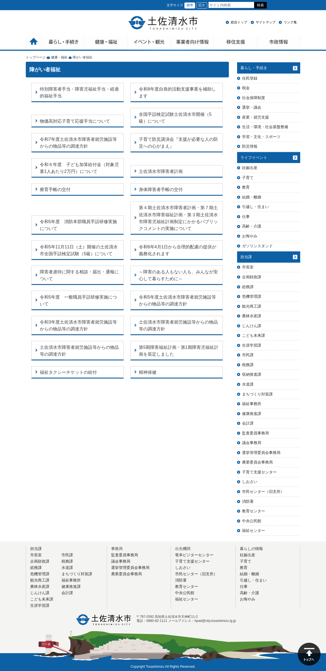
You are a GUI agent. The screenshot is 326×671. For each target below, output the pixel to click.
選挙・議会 (251, 107)
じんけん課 (251, 326)
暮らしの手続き (63, 43)
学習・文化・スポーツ (261, 136)
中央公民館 (251, 521)
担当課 (246, 257)
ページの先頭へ (309, 654)
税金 (246, 88)
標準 (190, 5)
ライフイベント (253, 157)
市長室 (248, 267)
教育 (246, 187)
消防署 (248, 501)
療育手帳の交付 (55, 189)
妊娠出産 (249, 167)
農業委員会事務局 (257, 462)
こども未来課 (253, 335)
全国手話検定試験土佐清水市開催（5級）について (175, 117)
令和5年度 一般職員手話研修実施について (78, 300)
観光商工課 (251, 306)
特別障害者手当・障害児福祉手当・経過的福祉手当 (79, 92)
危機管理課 (251, 296)
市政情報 (278, 43)
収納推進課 (251, 374)
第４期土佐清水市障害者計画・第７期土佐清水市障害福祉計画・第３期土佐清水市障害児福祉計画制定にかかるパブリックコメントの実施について (178, 218)
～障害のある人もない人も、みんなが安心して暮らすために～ (178, 275)
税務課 (248, 365)
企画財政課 (251, 277)
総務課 (248, 287)
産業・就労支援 (255, 117)
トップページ (36, 57)
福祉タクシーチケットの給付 (68, 372)
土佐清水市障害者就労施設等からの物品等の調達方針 (178, 325)
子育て (248, 177)
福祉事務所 (251, 404)
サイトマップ (266, 22)
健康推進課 (251, 413)
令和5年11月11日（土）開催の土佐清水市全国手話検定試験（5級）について (79, 250)
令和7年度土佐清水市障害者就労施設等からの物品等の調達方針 (78, 142)
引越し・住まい (255, 206)
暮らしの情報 (251, 548)
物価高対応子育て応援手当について (75, 121)
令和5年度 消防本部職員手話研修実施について (78, 225)
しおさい (249, 481)
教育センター (253, 511)
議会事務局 (251, 442)
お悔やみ (249, 236)
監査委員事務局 (255, 433)
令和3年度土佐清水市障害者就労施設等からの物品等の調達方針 (78, 325)
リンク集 (290, 22)
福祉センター (253, 530)
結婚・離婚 (251, 197)
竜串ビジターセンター (194, 555)
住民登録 (249, 78)
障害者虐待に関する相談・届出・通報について (79, 275)
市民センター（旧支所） (263, 491)
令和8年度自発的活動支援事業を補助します (177, 92)
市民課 (248, 355)
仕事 (246, 216)
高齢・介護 (251, 226)
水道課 (248, 384)
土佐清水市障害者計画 (161, 171)
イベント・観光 (149, 43)
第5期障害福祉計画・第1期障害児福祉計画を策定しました (178, 350)
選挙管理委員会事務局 (261, 452)
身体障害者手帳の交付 (161, 189)
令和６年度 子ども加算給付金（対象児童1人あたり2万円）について (79, 168)
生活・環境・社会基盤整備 (265, 127)
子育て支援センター (259, 472)
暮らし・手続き (253, 68)
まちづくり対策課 (257, 394)
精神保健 (147, 372)
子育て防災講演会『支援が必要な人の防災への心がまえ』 (178, 142)
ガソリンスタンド (257, 246)
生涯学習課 (251, 345)
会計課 (248, 423)
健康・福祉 (106, 43)
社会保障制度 (253, 98)
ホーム (34, 43)
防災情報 (249, 146)
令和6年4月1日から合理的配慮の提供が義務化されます (177, 250)
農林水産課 (251, 316)
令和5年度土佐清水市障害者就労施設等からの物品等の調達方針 (177, 300)
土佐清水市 (163, 23)
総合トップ (239, 22)
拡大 (201, 5)
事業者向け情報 (192, 43)
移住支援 (235, 43)
